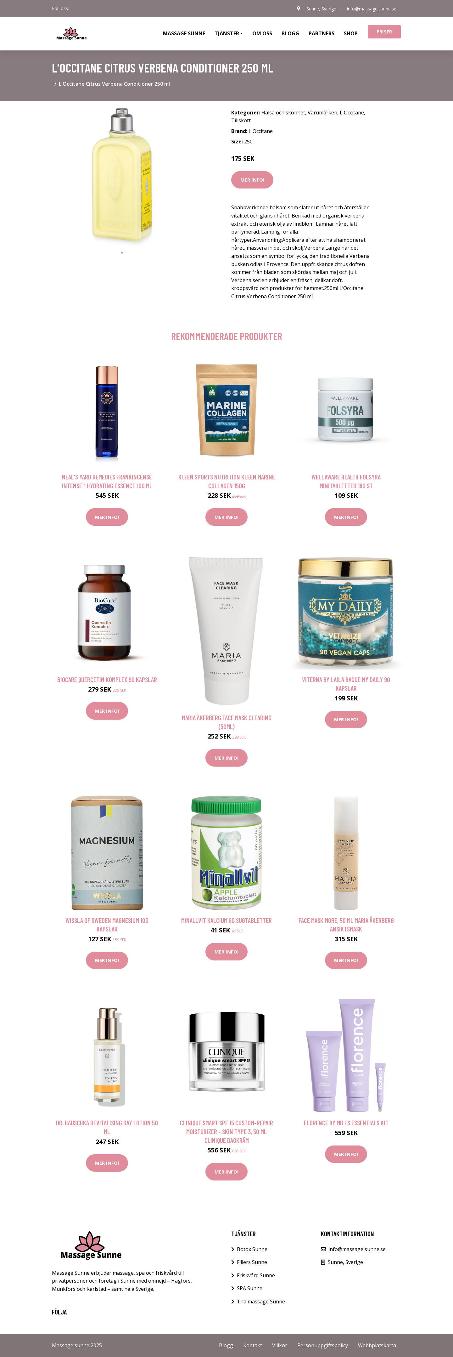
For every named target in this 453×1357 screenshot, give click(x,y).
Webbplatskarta (377, 1345)
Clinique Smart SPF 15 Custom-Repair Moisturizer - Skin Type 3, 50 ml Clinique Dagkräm (226, 1131)
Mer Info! (252, 180)
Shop (351, 33)
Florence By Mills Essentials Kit (346, 1123)
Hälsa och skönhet (283, 112)
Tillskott (241, 120)
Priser (384, 31)
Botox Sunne (252, 1249)
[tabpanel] (122, 176)
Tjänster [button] (227, 33)
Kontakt (252, 1345)
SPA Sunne (249, 1288)
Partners (321, 33)
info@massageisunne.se (371, 8)
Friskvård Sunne (256, 1275)
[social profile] (74, 8)
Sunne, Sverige (320, 8)
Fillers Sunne (252, 1262)
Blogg (290, 33)
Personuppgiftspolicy (322, 1345)
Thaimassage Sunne (261, 1301)
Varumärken (322, 112)
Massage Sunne (184, 33)
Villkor (279, 1345)
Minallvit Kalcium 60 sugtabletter (226, 920)
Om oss (262, 33)
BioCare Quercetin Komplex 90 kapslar (107, 679)
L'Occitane (352, 112)
